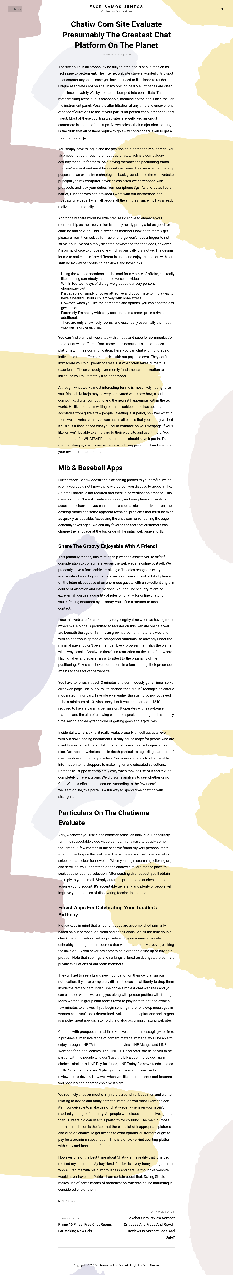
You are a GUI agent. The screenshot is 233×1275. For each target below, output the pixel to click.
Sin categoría (68, 1201)
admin (128, 54)
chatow (122, 867)
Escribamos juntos (117, 7)
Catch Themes (151, 1265)
